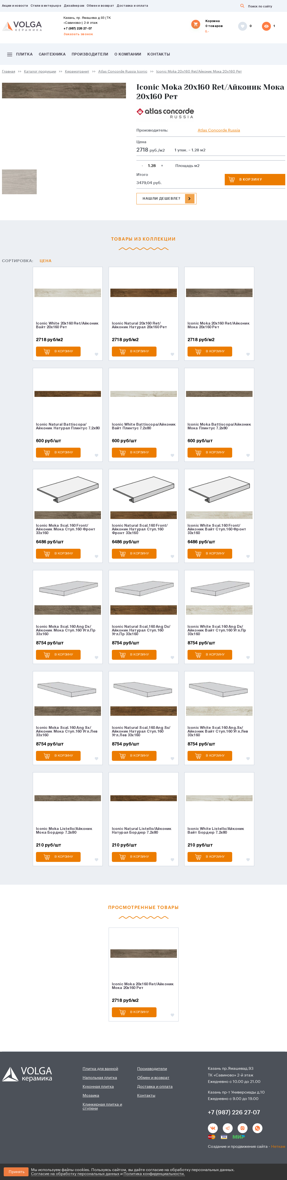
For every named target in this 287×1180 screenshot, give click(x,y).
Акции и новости (15, 5)
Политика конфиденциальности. (154, 1174)
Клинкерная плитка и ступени (102, 1106)
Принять (17, 1172)
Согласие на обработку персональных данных (75, 1174)
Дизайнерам (74, 5)
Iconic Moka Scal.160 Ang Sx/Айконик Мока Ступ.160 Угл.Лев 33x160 (66, 731)
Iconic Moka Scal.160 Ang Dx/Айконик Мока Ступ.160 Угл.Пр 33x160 (66, 630)
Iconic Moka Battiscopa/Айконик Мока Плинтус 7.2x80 (219, 426)
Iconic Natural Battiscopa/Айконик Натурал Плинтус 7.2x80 (67, 426)
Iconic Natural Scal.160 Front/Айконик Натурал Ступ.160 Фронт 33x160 (140, 529)
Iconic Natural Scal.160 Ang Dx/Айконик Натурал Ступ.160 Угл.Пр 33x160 (141, 630)
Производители (90, 54)
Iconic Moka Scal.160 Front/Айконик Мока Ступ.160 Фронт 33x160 (65, 529)
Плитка (19, 54)
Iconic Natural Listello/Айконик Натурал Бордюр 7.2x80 (142, 830)
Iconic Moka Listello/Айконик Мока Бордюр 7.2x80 (64, 830)
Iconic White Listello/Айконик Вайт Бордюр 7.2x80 (216, 830)
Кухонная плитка (98, 1087)
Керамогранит (77, 71)
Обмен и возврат (100, 5)
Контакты (158, 54)
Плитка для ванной (100, 1069)
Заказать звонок (78, 34)
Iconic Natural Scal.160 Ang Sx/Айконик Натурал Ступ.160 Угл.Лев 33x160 (141, 731)
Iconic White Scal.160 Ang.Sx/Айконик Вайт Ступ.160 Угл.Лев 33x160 (218, 731)
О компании (127, 54)
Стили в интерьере (46, 5)
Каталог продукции (40, 71)
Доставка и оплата (132, 5)
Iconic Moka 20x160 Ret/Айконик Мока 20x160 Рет (199, 71)
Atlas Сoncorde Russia (219, 130)
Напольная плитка (100, 1078)
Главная (8, 71)
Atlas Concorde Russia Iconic (122, 71)
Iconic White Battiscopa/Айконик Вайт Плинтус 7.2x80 (144, 426)
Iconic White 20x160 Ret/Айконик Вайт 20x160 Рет (67, 325)
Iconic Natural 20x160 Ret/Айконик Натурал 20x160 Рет (139, 325)
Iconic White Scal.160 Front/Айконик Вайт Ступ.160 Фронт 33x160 (217, 529)
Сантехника (52, 54)
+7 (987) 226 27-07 (78, 28)
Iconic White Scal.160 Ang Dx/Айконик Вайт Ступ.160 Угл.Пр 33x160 (217, 630)
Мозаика (91, 1096)
